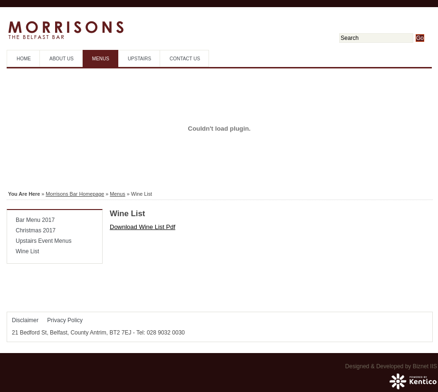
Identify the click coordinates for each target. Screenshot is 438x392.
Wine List (27, 251)
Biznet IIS (425, 366)
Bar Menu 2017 (35, 220)
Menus (100, 58)
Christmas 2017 (36, 230)
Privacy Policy (65, 320)
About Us (61, 58)
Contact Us (185, 58)
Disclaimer (25, 320)
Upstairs (139, 58)
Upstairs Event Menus (43, 241)
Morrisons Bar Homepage (75, 194)
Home (24, 58)
